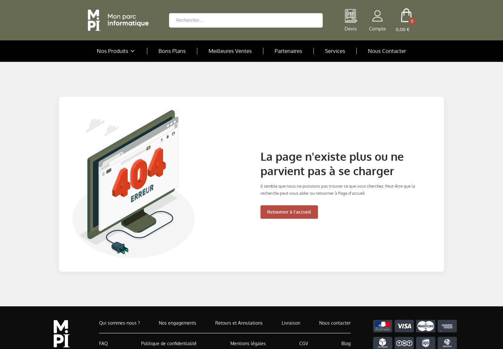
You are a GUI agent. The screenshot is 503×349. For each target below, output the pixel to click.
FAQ (103, 343)
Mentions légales (248, 343)
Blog (346, 343)
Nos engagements (177, 323)
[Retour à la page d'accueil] (116, 20)
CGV (303, 343)
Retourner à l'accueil (289, 212)
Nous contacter (335, 323)
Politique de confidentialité (169, 343)
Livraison (291, 323)
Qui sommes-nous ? (119, 323)
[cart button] (406, 20)
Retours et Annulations (239, 323)
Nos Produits (116, 51)
